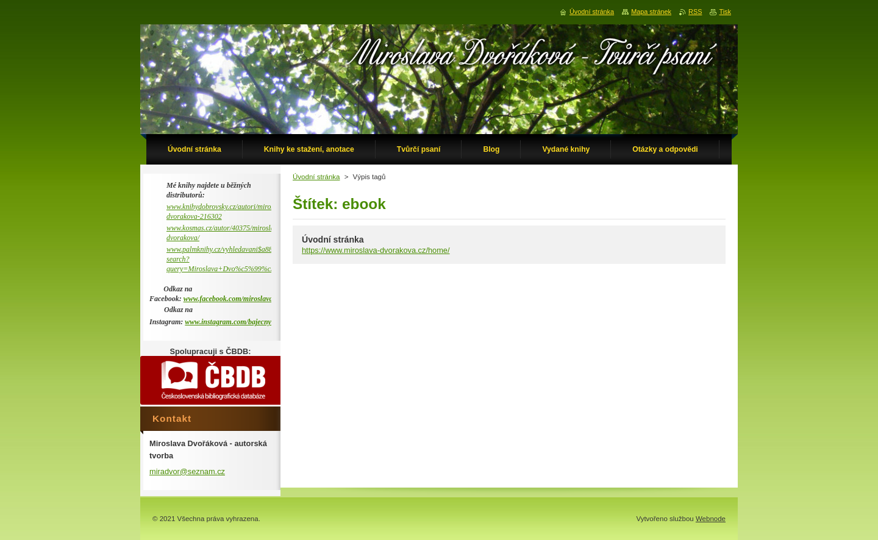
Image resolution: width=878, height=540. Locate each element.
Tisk (725, 11)
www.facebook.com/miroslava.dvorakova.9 (248, 298)
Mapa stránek (651, 11)
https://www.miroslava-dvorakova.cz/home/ (376, 250)
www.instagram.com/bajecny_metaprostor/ (249, 322)
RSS (695, 11)
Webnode (711, 518)
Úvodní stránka (316, 176)
